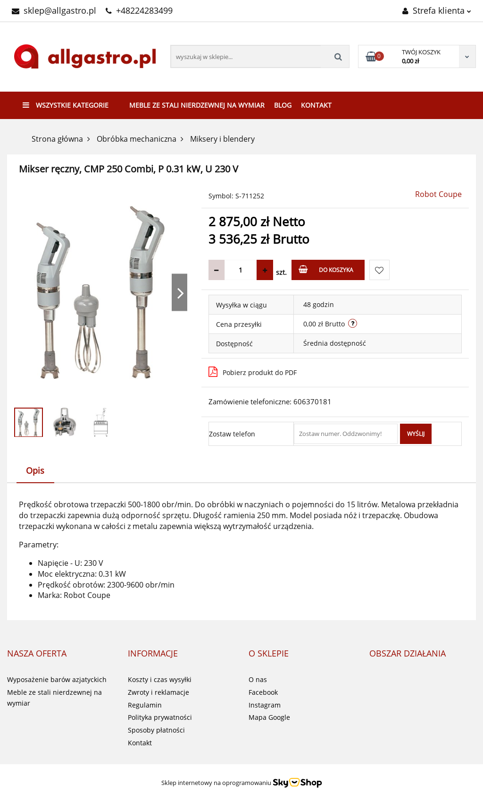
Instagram (265, 704)
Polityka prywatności (160, 717)
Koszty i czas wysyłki (160, 679)
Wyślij (416, 434)
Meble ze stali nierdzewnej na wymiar (197, 105)
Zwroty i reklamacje (158, 692)
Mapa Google (269, 717)
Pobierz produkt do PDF (252, 372)
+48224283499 (139, 10)
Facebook (263, 692)
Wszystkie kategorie (65, 105)
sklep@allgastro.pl (54, 10)
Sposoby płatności (156, 729)
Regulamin (145, 704)
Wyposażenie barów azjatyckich (57, 679)
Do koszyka (326, 269)
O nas (258, 679)
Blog (282, 105)
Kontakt (316, 105)
